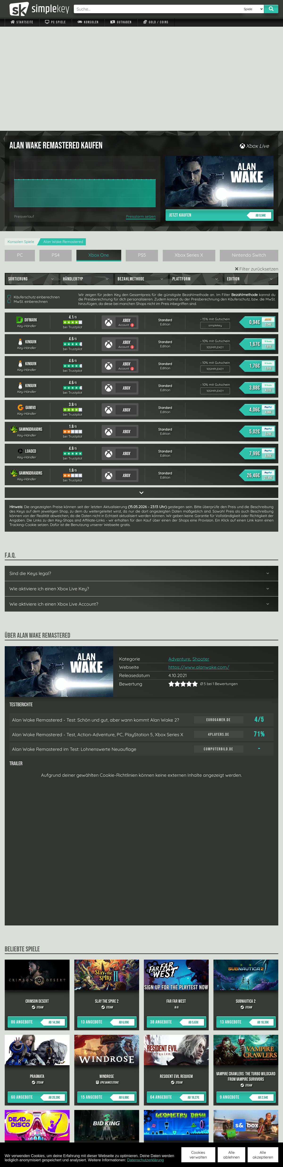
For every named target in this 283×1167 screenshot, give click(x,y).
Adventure (179, 555)
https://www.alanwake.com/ (198, 563)
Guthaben (120, 22)
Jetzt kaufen (220, 111)
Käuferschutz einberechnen (34, 193)
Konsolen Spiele (21, 137)
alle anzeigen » (141, 1084)
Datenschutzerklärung (145, 1160)
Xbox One (98, 151)
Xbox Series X (189, 151)
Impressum (25, 1136)
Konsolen (88, 22)
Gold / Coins (156, 22)
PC (20, 151)
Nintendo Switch (249, 151)
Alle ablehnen (231, 1154)
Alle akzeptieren (263, 1154)
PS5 (142, 151)
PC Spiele (55, 22)
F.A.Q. (112, 1136)
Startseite (22, 22)
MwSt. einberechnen (28, 197)
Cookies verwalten (198, 1154)
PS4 (56, 151)
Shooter (200, 555)
